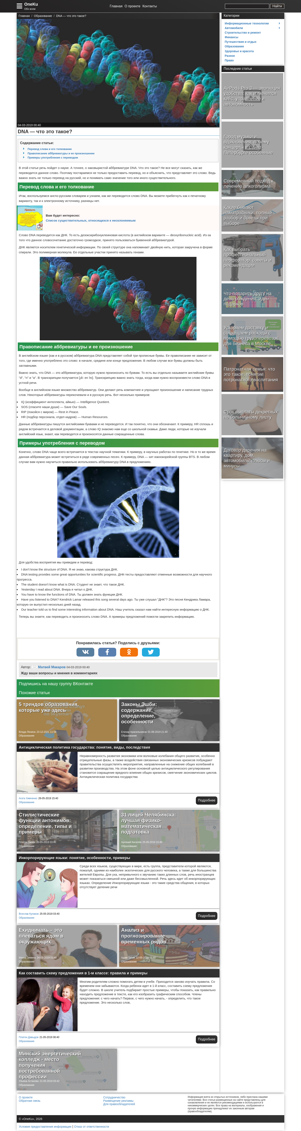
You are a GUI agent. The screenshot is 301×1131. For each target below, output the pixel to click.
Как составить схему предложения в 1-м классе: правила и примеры (83, 973)
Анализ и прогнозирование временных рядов (143, 936)
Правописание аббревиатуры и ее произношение (61, 153)
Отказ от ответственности (91, 1127)
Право (229, 60)
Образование (26, 736)
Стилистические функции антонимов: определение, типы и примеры (45, 823)
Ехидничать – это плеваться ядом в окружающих (41, 936)
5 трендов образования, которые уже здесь (49, 707)
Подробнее (206, 801)
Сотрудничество (114, 1097)
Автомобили (234, 28)
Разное (230, 55)
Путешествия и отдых (240, 41)
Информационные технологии (247, 23)
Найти (277, 6)
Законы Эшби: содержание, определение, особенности (139, 713)
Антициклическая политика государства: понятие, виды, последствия (84, 748)
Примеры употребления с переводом (53, 157)
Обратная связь (29, 1101)
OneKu (31, 4)
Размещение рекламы (118, 1101)
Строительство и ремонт (243, 32)
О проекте (132, 6)
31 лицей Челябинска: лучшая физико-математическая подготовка (148, 823)
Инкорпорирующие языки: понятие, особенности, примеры (74, 858)
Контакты (149, 6)
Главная (116, 6)
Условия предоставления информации (45, 1127)
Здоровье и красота (239, 51)
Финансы (231, 37)
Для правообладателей (119, 1104)
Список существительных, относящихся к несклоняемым (91, 220)
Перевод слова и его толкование (50, 149)
